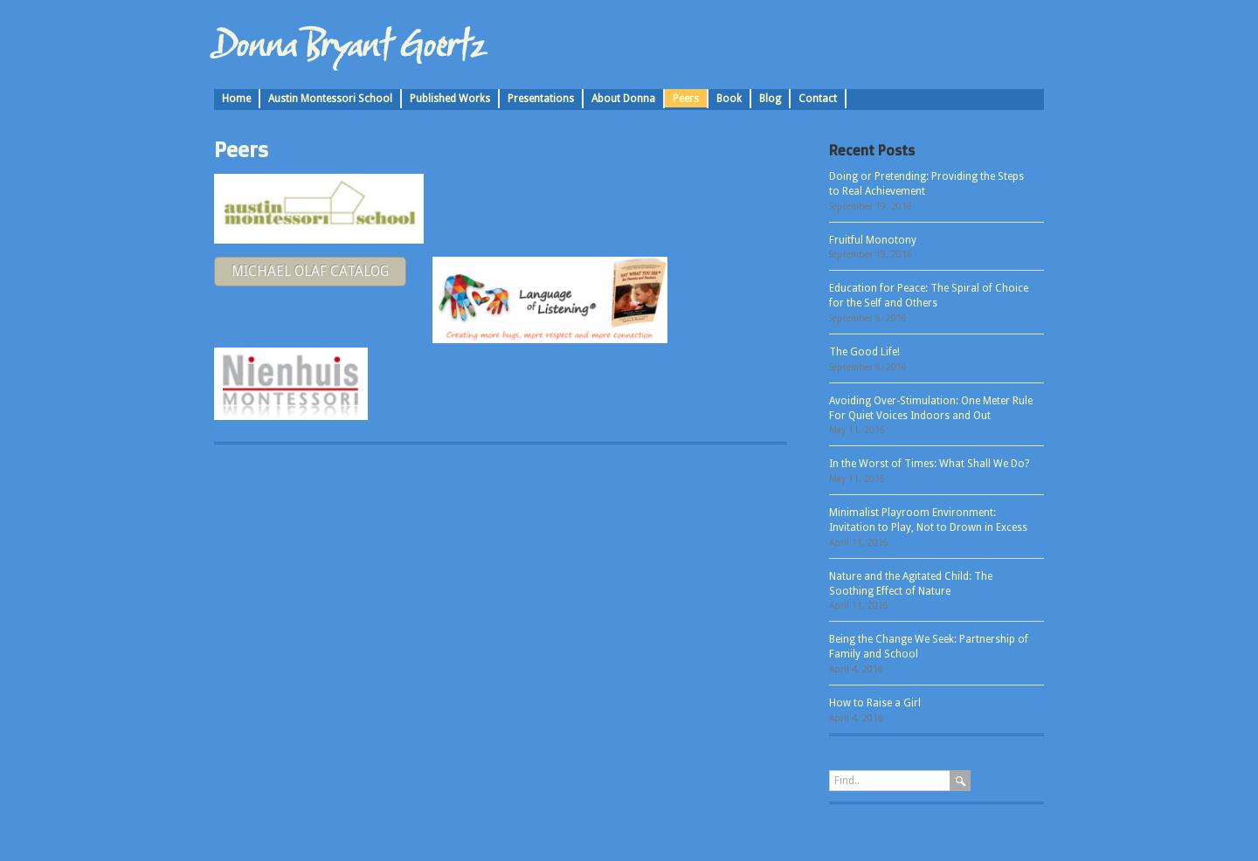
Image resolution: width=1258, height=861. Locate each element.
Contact (817, 99)
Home (236, 99)
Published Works (450, 99)
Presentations (541, 99)
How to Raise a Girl (875, 703)
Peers (686, 99)
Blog (770, 99)
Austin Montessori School (330, 99)
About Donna (623, 99)
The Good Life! (864, 352)
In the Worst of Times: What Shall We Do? (929, 464)
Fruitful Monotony (872, 240)
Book (729, 99)
